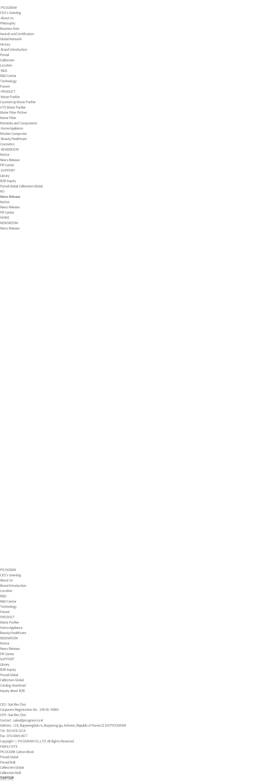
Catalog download (13, 685)
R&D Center (8, 76)
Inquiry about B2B (12, 691)
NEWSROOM (10, 149)
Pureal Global (9, 186)
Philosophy (7, 23)
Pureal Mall (7, 762)
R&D (4, 71)
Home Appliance (12, 128)
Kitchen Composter (13, 134)
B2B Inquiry (8, 181)
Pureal (4, 55)
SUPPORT (8, 170)
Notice (4, 155)
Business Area (9, 29)
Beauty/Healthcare (14, 139)
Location (6, 65)
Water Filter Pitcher (13, 113)
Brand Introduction (14, 50)
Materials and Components (18, 123)
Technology (8, 81)
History (5, 44)
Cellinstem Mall (10, 773)
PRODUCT (8, 92)
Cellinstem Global (30, 186)
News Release (9, 160)
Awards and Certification (17, 34)
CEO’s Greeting (10, 13)
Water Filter (8, 118)
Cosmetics (7, 144)
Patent (5, 86)
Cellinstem (7, 60)
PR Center (7, 165)
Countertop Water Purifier (18, 102)
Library (4, 176)
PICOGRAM (9, 8)
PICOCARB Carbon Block (17, 752)
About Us (7, 18)
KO (2, 191)
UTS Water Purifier (13, 107)
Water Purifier (10, 97)
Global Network (10, 39)
